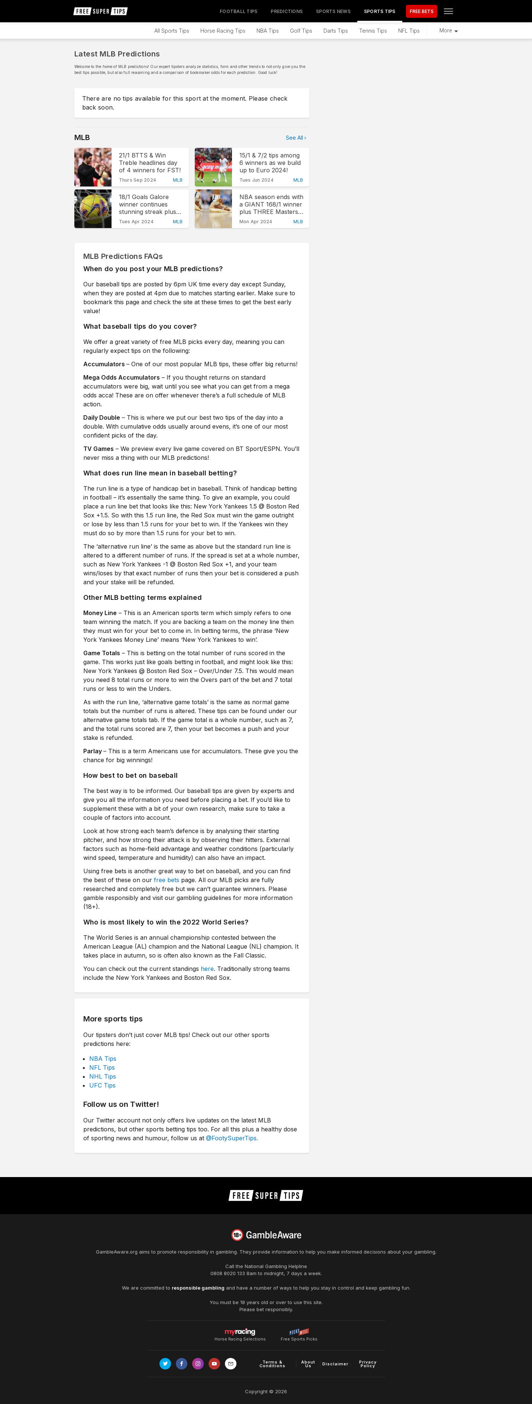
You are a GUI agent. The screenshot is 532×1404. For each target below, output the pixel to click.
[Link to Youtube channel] (214, 1363)
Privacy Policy (368, 1364)
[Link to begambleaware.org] (266, 1235)
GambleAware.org (117, 1252)
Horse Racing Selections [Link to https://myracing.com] (240, 1332)
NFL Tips (409, 30)
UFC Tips (102, 1085)
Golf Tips (301, 30)
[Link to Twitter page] (165, 1363)
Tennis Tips (373, 30)
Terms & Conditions (272, 1364)
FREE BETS (421, 11)
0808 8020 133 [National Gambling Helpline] (227, 1273)
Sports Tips (380, 11)
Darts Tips (335, 30)
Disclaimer (335, 1364)
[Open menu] (448, 11)
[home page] (101, 11)
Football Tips (238, 11)
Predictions (287, 11)
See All (294, 137)
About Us (308, 1364)
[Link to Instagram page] (198, 1363)
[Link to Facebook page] (181, 1363)
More (445, 30)
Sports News (333, 11)
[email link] (230, 1363)
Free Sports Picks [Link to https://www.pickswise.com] (299, 1337)
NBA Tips (268, 30)
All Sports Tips (171, 30)
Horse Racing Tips (222, 30)
